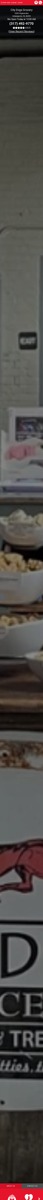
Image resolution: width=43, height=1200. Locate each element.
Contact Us (32, 1186)
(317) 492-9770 (21, 24)
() (21, 31)
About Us (11, 1186)
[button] (40, 596)
